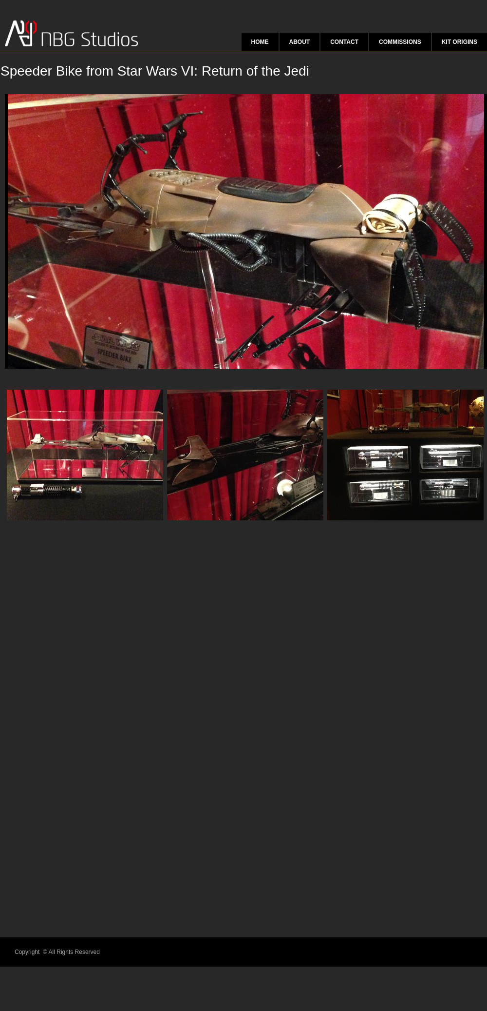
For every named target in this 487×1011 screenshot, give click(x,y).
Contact (344, 42)
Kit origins (459, 42)
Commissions (400, 42)
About (299, 42)
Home (260, 42)
